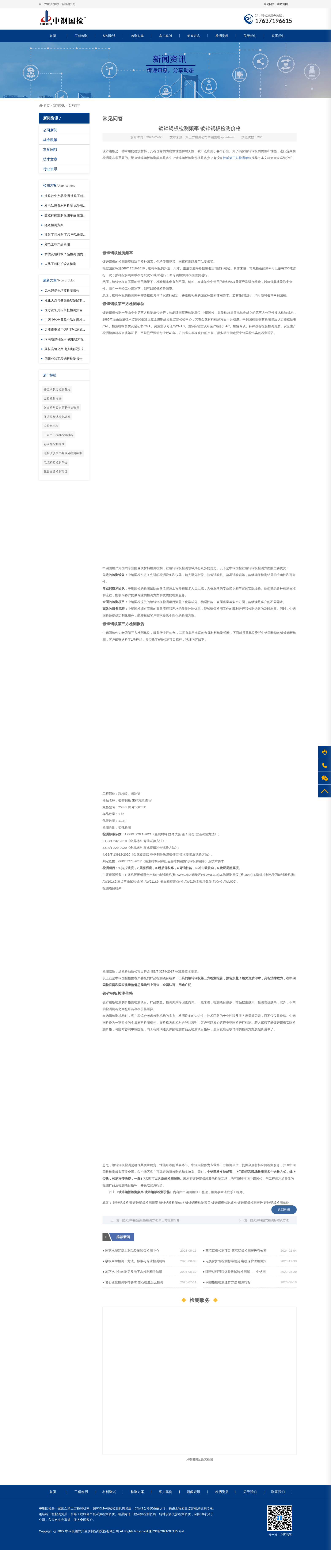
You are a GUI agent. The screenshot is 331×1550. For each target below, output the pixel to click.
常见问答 (269, 4)
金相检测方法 (52, 398)
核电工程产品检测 (57, 244)
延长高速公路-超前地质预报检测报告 (70, 349)
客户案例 (165, 36)
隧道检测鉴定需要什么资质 (61, 407)
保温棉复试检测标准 (57, 416)
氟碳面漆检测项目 (55, 471)
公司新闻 (50, 130)
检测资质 (222, 36)
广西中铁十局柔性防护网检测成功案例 (71, 320)
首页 (53, 36)
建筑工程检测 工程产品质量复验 (67, 234)
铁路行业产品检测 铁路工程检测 (67, 196)
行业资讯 (50, 169)
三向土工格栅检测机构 (58, 435)
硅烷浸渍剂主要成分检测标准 (63, 453)
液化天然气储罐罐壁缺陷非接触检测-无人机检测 (78, 300)
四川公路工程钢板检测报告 (64, 358)
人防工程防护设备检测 (60, 264)
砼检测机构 (51, 426)
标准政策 (50, 139)
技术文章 (50, 159)
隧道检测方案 (54, 225)
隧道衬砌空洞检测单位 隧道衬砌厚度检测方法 (77, 215)
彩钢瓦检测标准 (54, 444)
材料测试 (109, 36)
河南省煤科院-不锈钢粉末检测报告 (69, 339)
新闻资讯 (193, 36)
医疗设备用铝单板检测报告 (64, 310)
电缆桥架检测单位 (55, 462)
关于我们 (250, 36)
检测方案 (137, 36)
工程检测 (81, 36)
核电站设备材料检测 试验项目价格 (69, 205)
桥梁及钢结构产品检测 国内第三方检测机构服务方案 (81, 254)
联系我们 (278, 36)
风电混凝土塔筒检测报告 (62, 290)
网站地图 (282, 4)
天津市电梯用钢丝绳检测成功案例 (68, 329)
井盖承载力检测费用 (57, 389)
